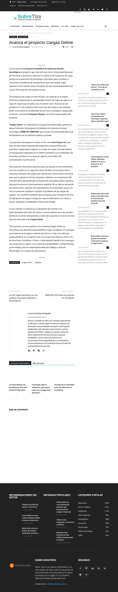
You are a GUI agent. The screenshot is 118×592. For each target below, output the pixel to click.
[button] (105, 26)
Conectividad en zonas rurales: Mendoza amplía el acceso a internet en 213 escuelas (100, 161)
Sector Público (23, 37)
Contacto (12, 6)
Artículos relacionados (20, 363)
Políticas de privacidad (26, 6)
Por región (14, 26)
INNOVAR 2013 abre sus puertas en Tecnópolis (59, 296)
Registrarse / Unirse (58, 2)
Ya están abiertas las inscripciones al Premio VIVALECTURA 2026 (18, 387)
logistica (38, 262)
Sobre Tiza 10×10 (77, 26)
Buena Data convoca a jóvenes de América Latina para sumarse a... (30, 530)
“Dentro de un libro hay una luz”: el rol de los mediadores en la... (100, 87)
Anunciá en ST (42, 6)
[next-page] (15, 398)
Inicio (11, 33)
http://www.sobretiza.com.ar (37, 317)
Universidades (27, 26)
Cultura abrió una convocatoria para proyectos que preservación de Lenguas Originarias (63, 507)
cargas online (27, 262)
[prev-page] (11, 398)
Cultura (64, 26)
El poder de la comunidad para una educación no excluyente (64, 387)
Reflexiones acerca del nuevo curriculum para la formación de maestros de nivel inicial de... (100, 198)
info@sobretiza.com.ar (57, 584)
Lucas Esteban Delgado (21, 47)
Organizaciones (42, 26)
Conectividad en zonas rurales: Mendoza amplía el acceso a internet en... (31, 518)
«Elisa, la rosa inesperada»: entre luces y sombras (65, 522)
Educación (20, 33)
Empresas (55, 26)
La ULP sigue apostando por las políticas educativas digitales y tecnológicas (23, 298)
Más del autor (38, 363)
